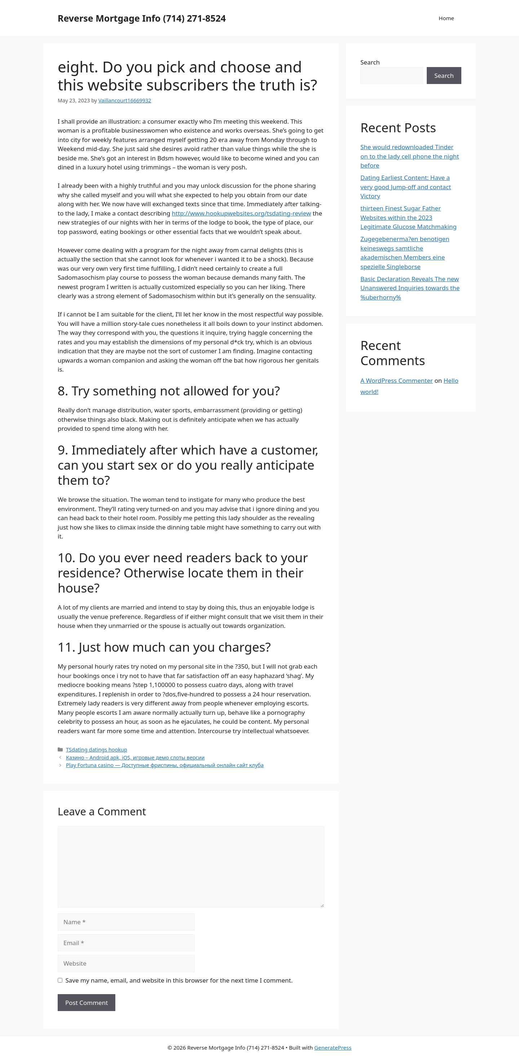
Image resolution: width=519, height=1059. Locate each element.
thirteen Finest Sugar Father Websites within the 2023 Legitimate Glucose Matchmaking (408, 217)
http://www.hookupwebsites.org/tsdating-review (241, 213)
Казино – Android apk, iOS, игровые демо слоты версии (135, 757)
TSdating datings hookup (96, 749)
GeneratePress (332, 1047)
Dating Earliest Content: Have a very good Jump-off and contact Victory (405, 186)
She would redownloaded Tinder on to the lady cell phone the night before (409, 156)
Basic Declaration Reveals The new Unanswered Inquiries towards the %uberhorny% (410, 288)
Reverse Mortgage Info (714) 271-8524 (142, 18)
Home (446, 18)
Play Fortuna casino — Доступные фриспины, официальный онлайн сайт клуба (164, 765)
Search (370, 62)
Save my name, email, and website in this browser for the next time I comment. (179, 980)
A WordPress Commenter (396, 380)
